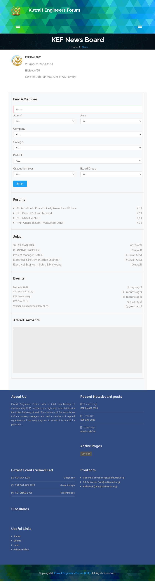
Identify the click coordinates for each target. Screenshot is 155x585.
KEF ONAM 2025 (89, 408)
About (17, 536)
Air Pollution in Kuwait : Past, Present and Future (79, 208)
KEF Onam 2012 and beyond (79, 213)
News (85, 47)
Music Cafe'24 (87, 431)
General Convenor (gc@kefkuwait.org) (103, 477)
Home (75, 47)
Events (17, 540)
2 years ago (87, 427)
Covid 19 (86, 454)
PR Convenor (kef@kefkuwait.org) (101, 482)
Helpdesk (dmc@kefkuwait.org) (100, 486)
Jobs (16, 545)
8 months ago (88, 404)
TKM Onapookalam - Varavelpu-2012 (79, 223)
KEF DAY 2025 (33, 57)
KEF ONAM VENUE (79, 218)
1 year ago (86, 416)
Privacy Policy (21, 549)
